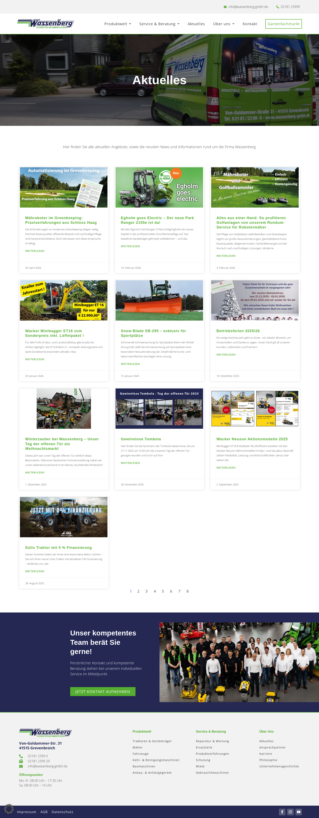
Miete (200, 766)
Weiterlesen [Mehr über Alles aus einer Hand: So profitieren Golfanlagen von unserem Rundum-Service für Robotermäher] (226, 256)
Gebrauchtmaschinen (212, 772)
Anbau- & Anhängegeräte (152, 772)
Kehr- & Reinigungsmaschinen (156, 760)
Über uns (224, 23)
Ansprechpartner (272, 747)
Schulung (203, 760)
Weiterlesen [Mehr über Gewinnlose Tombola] (130, 463)
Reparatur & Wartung (212, 741)
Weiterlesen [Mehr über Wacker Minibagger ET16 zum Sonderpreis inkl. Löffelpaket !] (34, 359)
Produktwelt (118, 23)
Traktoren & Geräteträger (152, 741)
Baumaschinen (144, 766)
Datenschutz (62, 812)
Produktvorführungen (212, 754)
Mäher (138, 747)
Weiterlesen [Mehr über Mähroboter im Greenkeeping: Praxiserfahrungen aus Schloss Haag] (34, 251)
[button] (9, 809)
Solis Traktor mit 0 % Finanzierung (58, 548)
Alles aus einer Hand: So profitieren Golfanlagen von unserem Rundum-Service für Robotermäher (251, 223)
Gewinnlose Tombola (141, 439)
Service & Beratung (160, 23)
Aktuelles (197, 23)
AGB (44, 812)
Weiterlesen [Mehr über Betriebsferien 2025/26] (226, 354)
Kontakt (250, 23)
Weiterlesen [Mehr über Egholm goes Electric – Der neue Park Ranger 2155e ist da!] (130, 246)
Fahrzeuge (141, 754)
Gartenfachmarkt (284, 23)
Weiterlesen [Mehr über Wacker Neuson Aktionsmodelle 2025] (226, 467)
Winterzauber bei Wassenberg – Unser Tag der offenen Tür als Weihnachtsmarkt (62, 444)
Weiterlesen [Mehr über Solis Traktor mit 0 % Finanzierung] (34, 571)
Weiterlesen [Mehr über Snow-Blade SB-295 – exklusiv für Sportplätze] (130, 364)
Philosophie (268, 760)
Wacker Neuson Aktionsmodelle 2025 (252, 439)
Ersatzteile (204, 747)
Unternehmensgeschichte (279, 766)
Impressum (26, 812)
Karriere (265, 754)
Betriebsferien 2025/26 (238, 331)
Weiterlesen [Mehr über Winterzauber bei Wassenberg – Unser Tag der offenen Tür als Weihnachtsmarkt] (34, 472)
